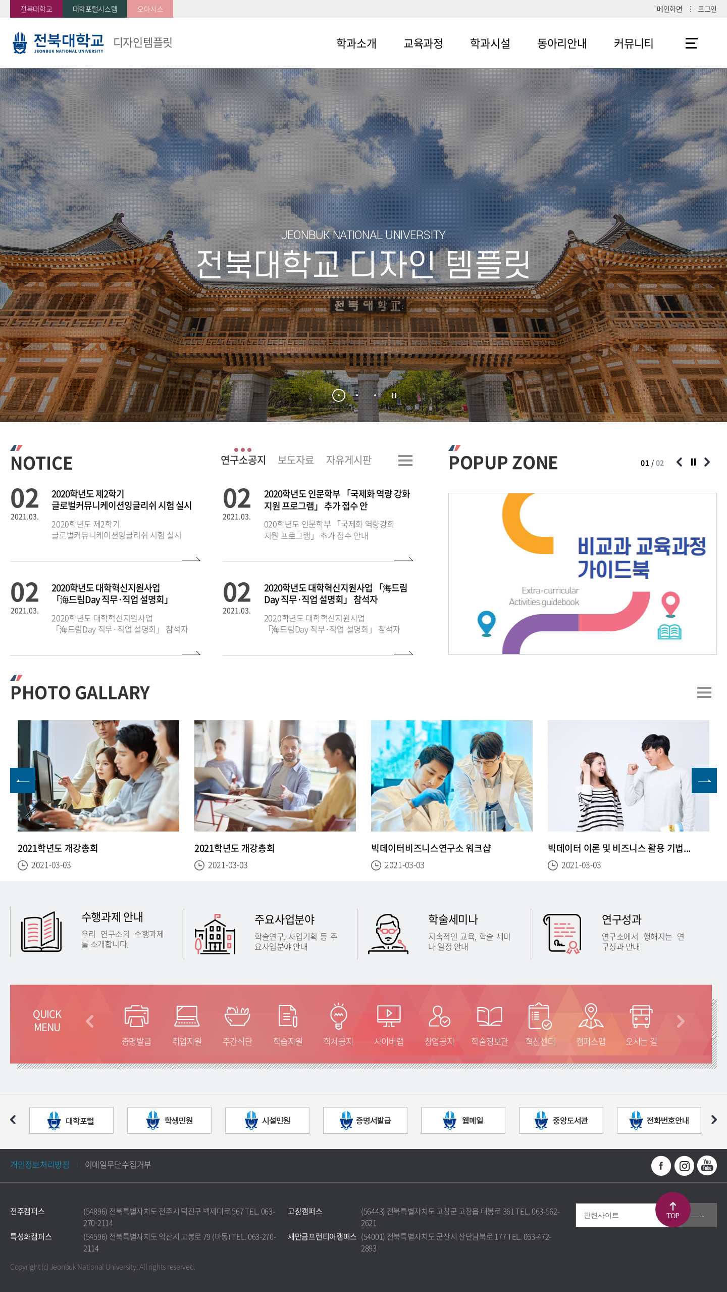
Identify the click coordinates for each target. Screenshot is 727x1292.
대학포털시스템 (95, 9)
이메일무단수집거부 (118, 1164)
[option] (582, 574)
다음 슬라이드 (707, 462)
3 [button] (375, 395)
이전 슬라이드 (679, 462)
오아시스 (150, 9)
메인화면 (670, 9)
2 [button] (357, 395)
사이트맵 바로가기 (691, 43)
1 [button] (338, 395)
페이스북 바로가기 (661, 1166)
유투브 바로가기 (707, 1166)
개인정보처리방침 (40, 1164)
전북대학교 (36, 9)
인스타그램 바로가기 (684, 1166)
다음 (680, 1021)
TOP (672, 1216)
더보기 (405, 460)
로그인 (707, 9)
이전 (89, 1021)
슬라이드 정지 (394, 396)
